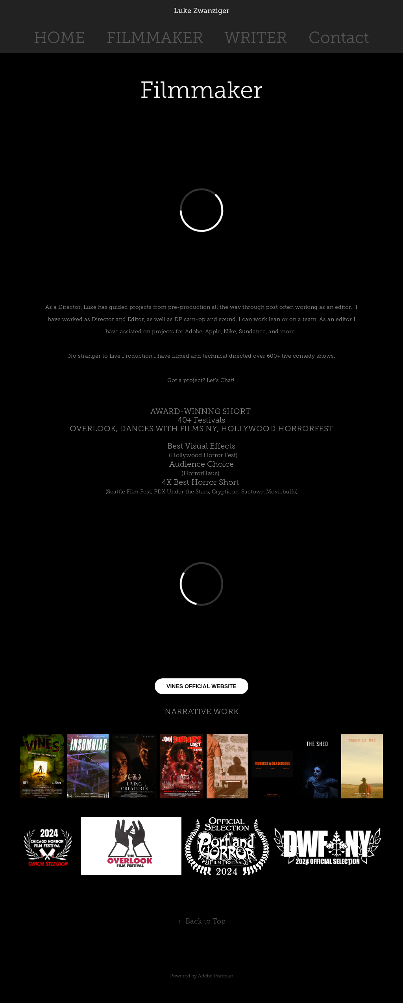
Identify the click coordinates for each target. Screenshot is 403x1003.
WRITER (255, 37)
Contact (339, 37)
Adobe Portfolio (215, 976)
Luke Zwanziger (201, 11)
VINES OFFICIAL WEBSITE (201, 686)
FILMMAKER (155, 37)
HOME (59, 37)
